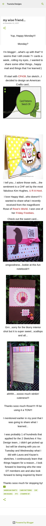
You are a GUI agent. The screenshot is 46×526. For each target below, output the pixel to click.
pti (16, 494)
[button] (4, 28)
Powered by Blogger (23, 522)
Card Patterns (26, 490)
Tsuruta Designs (14, 4)
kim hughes (8, 494)
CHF (35, 490)
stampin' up (25, 494)
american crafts (10, 490)
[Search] (42, 4)
